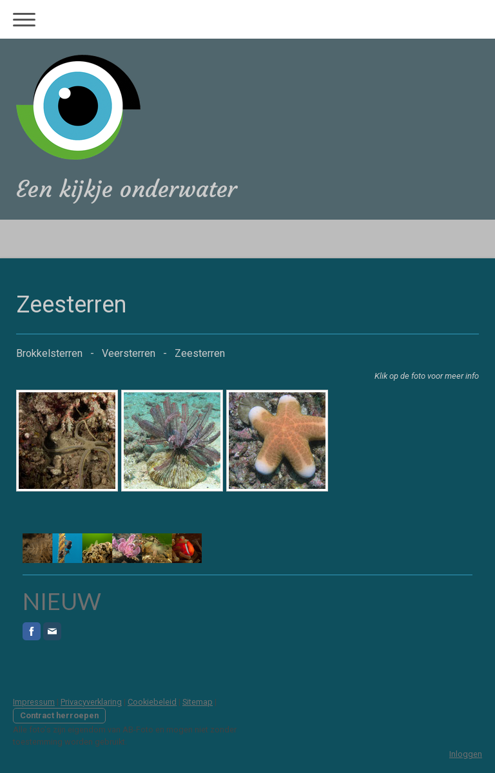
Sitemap (197, 702)
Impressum (34, 702)
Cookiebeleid (152, 702)
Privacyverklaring (91, 702)
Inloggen (465, 754)
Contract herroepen (59, 715)
